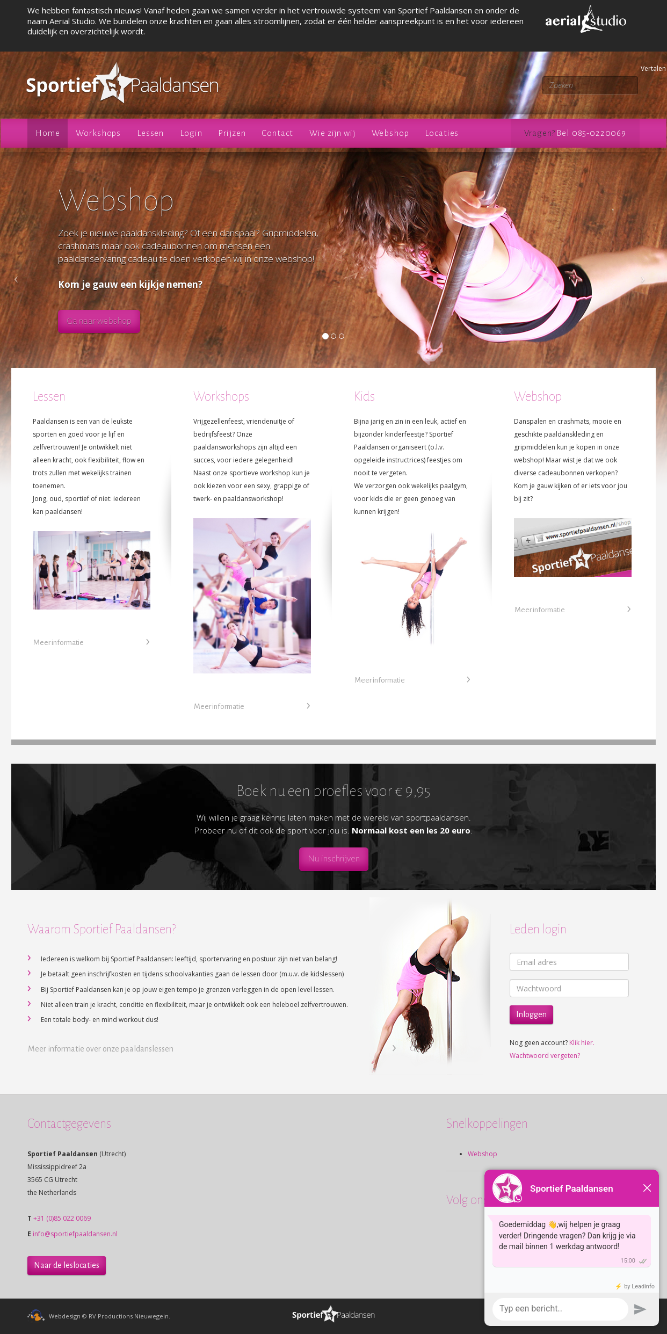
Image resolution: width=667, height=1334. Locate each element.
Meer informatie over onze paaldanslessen (100, 1049)
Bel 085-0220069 (591, 132)
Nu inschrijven (334, 859)
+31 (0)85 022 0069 (62, 1218)
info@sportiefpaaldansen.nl (75, 1233)
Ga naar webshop (99, 321)
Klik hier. (582, 1042)
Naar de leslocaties (66, 1265)
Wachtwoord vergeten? (545, 1055)
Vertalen (642, 68)
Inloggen (531, 1014)
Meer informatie (58, 643)
